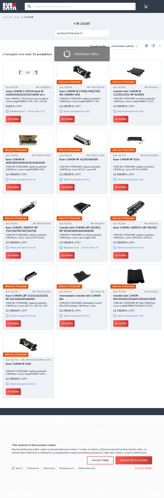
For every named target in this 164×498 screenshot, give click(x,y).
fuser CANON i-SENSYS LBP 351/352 (135, 227)
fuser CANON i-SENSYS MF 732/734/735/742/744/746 (22, 229)
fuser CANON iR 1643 (18, 364)
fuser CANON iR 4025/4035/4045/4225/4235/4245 (25, 161)
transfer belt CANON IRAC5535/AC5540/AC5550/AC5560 (134, 297)
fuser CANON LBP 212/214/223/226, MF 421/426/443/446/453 (27, 297)
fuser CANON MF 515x (126, 159)
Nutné (19, 468)
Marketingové (67, 468)
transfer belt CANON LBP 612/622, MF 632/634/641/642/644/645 (80, 229)
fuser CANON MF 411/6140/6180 (78, 159)
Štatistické (49, 468)
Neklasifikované (87, 468)
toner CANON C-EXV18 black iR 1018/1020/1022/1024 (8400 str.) (25, 93)
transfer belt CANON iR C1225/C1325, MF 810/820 (128, 93)
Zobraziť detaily (143, 468)
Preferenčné (33, 468)
